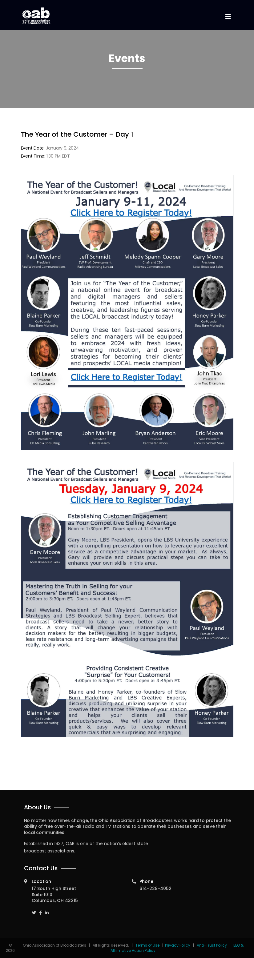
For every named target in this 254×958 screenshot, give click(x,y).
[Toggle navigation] (228, 17)
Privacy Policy (177, 945)
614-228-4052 (155, 888)
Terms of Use (147, 945)
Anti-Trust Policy (212, 945)
